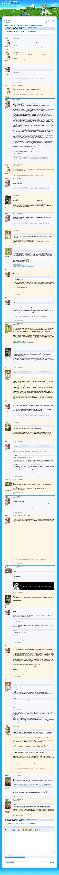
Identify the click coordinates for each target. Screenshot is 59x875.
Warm (6, 64)
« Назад (16, 31)
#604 (13, 85)
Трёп (35, 27)
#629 (13, 775)
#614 (13, 323)
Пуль (6, 245)
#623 (13, 566)
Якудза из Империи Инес (18, 796)
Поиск (26, 25)
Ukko (6, 194)
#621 (13, 496)
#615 (13, 345)
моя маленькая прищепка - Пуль (19, 265)
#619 (13, 441)
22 (25, 31)
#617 (13, 401)
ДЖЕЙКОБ (15, 45)
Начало (6, 25)
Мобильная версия (38, 25)
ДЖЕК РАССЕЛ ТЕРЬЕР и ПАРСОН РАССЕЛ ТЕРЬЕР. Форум (20, 27)
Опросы (11, 25)
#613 (13, 297)
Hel (5, 229)
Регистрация (16, 25)
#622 (13, 515)
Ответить (22, 25)
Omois (6, 421)
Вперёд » (34, 31)
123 (28, 31)
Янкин (6, 37)
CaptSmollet (7, 479)
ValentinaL (7, 775)
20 (21, 31)
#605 (13, 99)
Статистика (31, 25)
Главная (8, 22)
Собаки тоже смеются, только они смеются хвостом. (23, 266)
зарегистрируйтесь (41, 855)
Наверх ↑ (53, 819)
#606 (13, 164)
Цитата (17, 38)
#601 (13, 37)
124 (31, 31)
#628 (13, 725)
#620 (13, 479)
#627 (13, 679)
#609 (13, 213)
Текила (6, 566)
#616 (13, 367)
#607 (13, 178)
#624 (13, 592)
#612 (13, 269)
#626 (13, 645)
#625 (13, 607)
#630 (13, 799)
